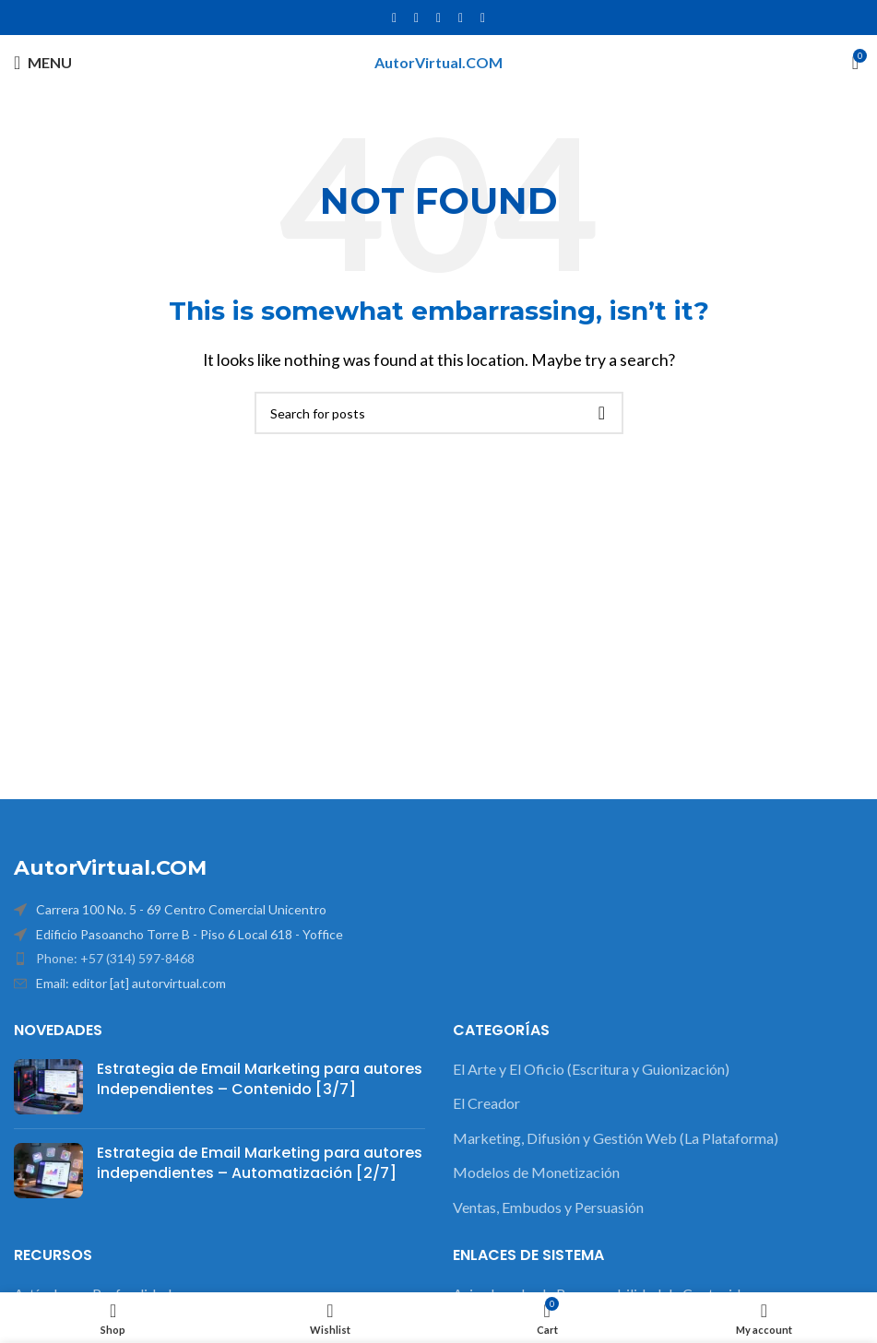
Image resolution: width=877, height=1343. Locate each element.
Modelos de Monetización (536, 1172)
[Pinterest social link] (483, 18)
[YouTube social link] (461, 18)
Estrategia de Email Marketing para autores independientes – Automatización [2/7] (259, 1163)
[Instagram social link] (439, 18)
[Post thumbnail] (48, 1086)
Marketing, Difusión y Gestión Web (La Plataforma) (615, 1138)
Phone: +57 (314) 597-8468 (115, 958)
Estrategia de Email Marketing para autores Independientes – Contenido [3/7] (259, 1079)
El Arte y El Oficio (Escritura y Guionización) (591, 1069)
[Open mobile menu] (43, 62)
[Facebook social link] (395, 18)
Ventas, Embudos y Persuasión (548, 1207)
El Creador (486, 1103)
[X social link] (417, 18)
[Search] (439, 413)
